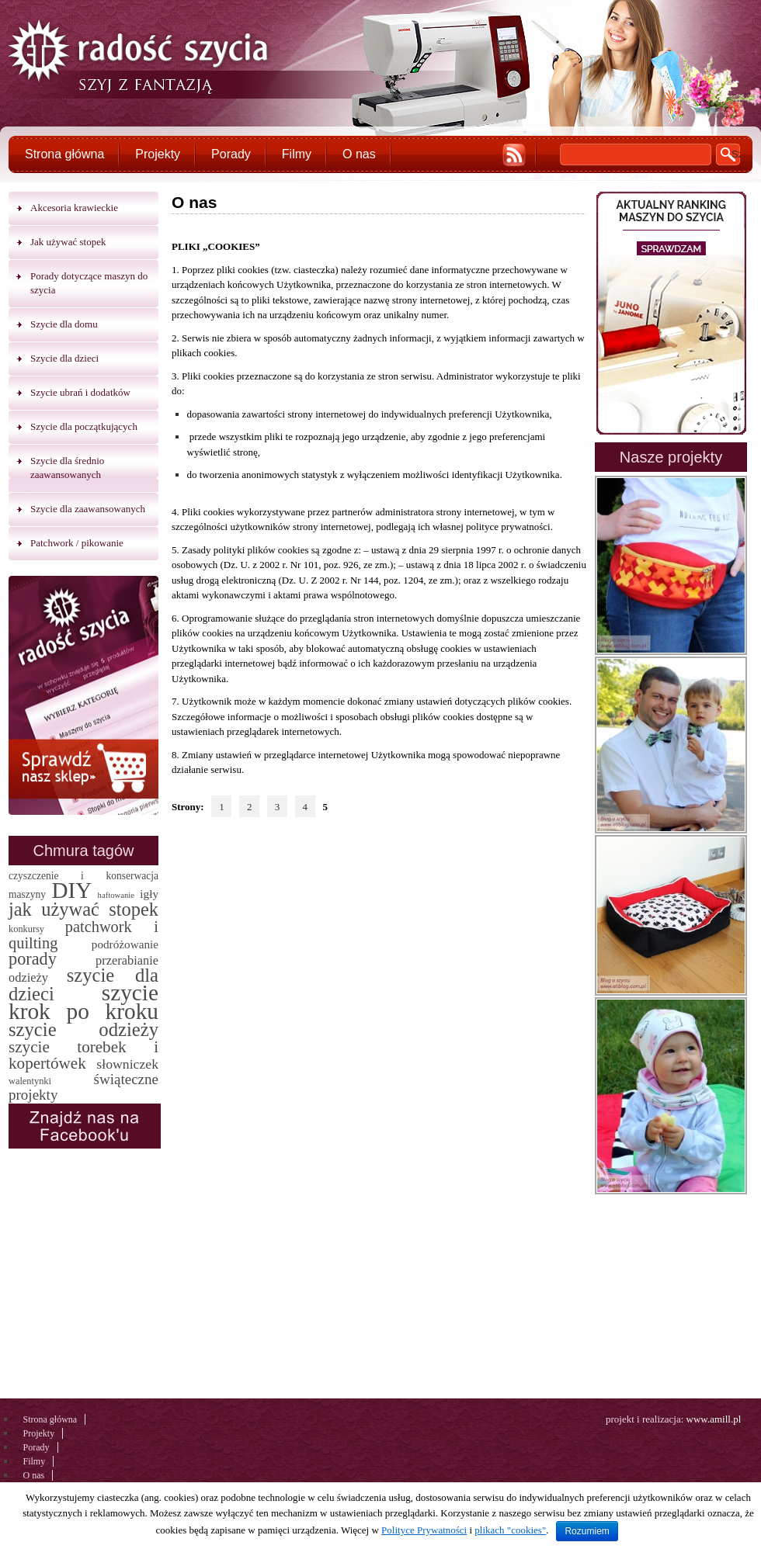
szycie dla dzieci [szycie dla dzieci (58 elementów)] (83, 984)
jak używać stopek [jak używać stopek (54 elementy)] (83, 909)
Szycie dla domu (64, 324)
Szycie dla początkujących (83, 426)
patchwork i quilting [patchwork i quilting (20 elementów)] (83, 934)
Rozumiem (587, 1531)
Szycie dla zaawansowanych (87, 509)
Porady (231, 154)
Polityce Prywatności (424, 1530)
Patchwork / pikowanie (76, 543)
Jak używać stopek (68, 242)
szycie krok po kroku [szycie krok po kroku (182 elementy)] (83, 1002)
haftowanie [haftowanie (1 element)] (116, 895)
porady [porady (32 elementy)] (33, 959)
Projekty (157, 154)
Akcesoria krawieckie (74, 207)
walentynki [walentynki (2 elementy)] (30, 1081)
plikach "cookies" (510, 1530)
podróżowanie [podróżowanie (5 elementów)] (125, 944)
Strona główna (64, 154)
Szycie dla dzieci (64, 358)
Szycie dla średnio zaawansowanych (67, 467)
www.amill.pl (714, 1419)
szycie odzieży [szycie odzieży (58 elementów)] (83, 1029)
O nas (359, 154)
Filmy (296, 154)
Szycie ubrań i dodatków (80, 392)
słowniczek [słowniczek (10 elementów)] (127, 1064)
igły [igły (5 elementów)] (149, 893)
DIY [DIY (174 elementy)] (71, 890)
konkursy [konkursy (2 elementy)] (26, 929)
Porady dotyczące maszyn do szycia (89, 283)
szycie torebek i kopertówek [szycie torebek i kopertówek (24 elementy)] (83, 1055)
